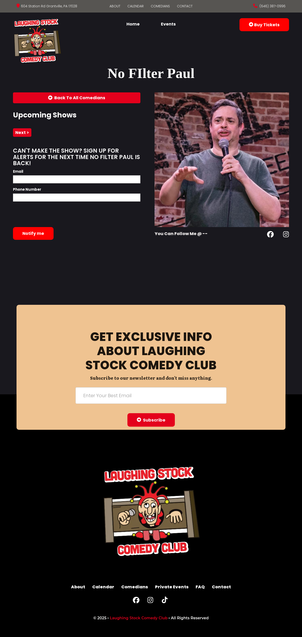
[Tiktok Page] (164, 601)
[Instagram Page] (286, 235)
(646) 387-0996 (272, 6)
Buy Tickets (264, 25)
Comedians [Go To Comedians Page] (160, 6)
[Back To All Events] (76, 97)
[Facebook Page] (270, 235)
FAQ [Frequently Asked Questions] (200, 587)
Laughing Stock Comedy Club (139, 618)
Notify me (33, 233)
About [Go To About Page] (114, 6)
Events (168, 24)
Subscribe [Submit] (151, 420)
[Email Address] (151, 395)
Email (18, 171)
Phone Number (27, 189)
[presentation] (49, 214)
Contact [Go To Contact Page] (185, 6)
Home (133, 24)
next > (22, 132)
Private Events (172, 587)
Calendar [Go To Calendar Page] (135, 6)
